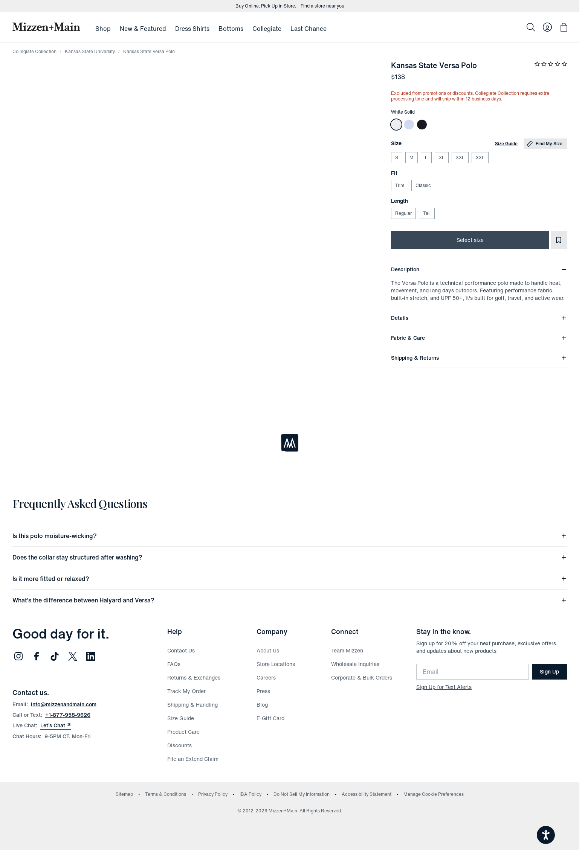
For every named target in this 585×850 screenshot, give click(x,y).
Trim (399, 185)
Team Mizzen (347, 650)
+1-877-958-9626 (67, 715)
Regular (403, 213)
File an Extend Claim (192, 759)
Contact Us (181, 650)
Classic (423, 185)
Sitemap (124, 794)
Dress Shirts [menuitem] (192, 28)
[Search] (531, 27)
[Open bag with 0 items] (564, 27)
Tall (427, 213)
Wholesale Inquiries (355, 664)
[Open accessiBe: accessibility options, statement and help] (546, 835)
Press (263, 691)
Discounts (179, 745)
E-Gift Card (270, 718)
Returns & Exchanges (193, 677)
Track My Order (186, 691)
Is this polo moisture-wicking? (289, 535)
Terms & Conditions (165, 794)
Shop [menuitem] (103, 28)
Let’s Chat (55, 725)
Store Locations (276, 664)
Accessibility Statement (366, 794)
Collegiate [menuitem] (266, 28)
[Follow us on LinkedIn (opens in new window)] (91, 656)
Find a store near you (322, 6)
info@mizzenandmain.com (63, 704)
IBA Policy (250, 794)
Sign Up (549, 671)
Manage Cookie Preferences (433, 794)
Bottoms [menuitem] (230, 28)
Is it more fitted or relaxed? (289, 578)
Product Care (183, 732)
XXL (459, 157)
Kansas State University (90, 51)
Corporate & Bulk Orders (361, 677)
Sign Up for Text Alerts (444, 687)
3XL (479, 157)
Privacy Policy (213, 794)
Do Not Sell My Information (301, 794)
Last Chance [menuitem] (308, 28)
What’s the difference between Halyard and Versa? (289, 600)
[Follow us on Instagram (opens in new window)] (18, 656)
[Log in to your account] (547, 27)
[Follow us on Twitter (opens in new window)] (73, 656)
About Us (268, 650)
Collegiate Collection (34, 51)
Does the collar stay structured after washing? (289, 557)
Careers (266, 677)
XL (441, 157)
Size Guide (506, 143)
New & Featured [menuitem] (143, 28)
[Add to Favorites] (559, 240)
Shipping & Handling (192, 705)
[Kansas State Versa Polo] (396, 124)
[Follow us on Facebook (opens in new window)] (37, 656)
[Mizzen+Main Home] (46, 27)
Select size (470, 240)
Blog (262, 705)
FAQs (173, 664)
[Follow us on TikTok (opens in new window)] (55, 656)
